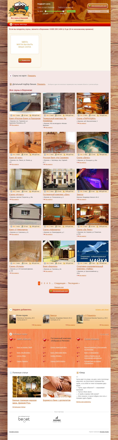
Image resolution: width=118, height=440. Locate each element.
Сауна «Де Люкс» (84, 230)
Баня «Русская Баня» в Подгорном (25, 118)
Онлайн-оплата (14, 432)
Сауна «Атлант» (16, 194)
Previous (10, 103)
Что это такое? (104, 334)
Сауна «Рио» (21, 356)
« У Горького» (90, 315)
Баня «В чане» (16, 158)
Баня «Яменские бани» (58, 353)
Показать (32, 76)
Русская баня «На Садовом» (56, 158)
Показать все (59, 287)
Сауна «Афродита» (51, 230)
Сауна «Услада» (16, 266)
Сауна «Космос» (92, 339)
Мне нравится (15, 125)
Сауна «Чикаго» (22, 361)
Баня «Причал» (24, 339)
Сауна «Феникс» (56, 356)
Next (39, 103)
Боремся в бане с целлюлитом (56, 400)
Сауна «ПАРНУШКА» (86, 118)
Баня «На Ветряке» (23, 353)
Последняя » (73, 283)
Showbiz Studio (104, 432)
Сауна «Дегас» (83, 158)
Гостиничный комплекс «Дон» (56, 194)
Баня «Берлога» (50, 266)
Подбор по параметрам (65, 7)
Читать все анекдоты (83, 402)
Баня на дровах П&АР (24, 347)
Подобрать (71, 11)
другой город (19, 20)
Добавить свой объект (102, 309)
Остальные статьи (19, 407)
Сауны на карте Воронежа (45, 7)
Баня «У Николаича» (18, 230)
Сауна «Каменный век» (58, 347)
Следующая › (60, 283)
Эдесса (80, 194)
